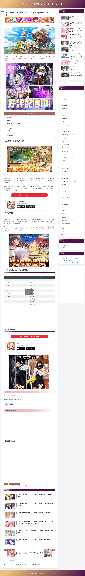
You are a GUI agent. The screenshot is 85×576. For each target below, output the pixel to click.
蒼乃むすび (32, 290)
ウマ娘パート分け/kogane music (71, 262)
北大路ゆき (40, 483)
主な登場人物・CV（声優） (13, 123)
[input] (71, 83)
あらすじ (9, 120)
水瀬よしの (13, 485)
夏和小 (31, 282)
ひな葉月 (23, 483)
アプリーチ (25, 203)
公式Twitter (10, 135)
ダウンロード (10, 125)
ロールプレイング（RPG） (14, 483)
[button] (83, 83)
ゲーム (6, 483)
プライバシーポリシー (68, 247)
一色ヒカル (33, 483)
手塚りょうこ (33, 293)
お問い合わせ (66, 245)
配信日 (10, 128)
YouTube (9, 130)
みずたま (28, 483)
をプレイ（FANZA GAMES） (29, 195)
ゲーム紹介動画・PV (14, 133)
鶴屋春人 (26, 485)
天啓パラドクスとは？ (12, 117)
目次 (28, 113)
